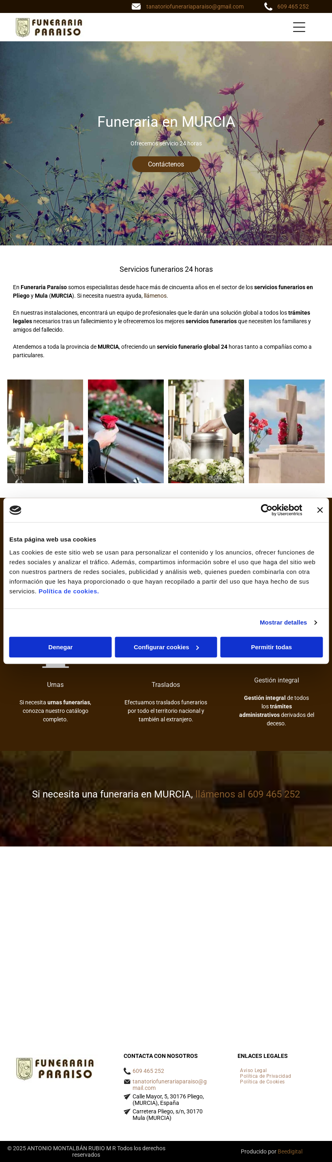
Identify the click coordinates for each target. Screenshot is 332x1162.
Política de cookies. (69, 591)
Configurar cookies (166, 647)
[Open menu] (299, 27)
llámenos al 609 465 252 (247, 794)
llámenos (155, 295)
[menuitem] (253, 1070)
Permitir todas (271, 647)
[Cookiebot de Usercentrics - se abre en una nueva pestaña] (266, 510)
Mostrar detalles (283, 622)
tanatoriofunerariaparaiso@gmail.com (195, 6)
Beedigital (290, 1151)
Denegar (60, 647)
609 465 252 (293, 6)
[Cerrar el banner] (320, 510)
